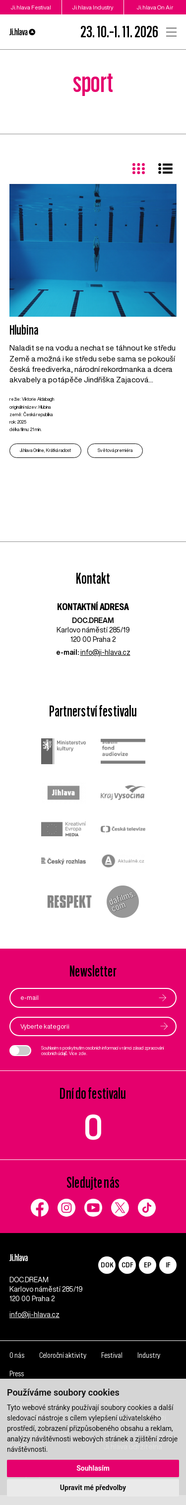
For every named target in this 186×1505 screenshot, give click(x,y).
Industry (148, 1365)
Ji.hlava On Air (155, 7)
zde (82, 1053)
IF (168, 1264)
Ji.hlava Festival (31, 7)
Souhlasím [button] (93, 1468)
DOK (107, 1264)
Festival (112, 1365)
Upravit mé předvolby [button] (93, 1488)
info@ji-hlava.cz (105, 652)
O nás (16, 1365)
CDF (127, 1264)
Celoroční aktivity (62, 1365)
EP (147, 1264)
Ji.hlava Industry (92, 7)
